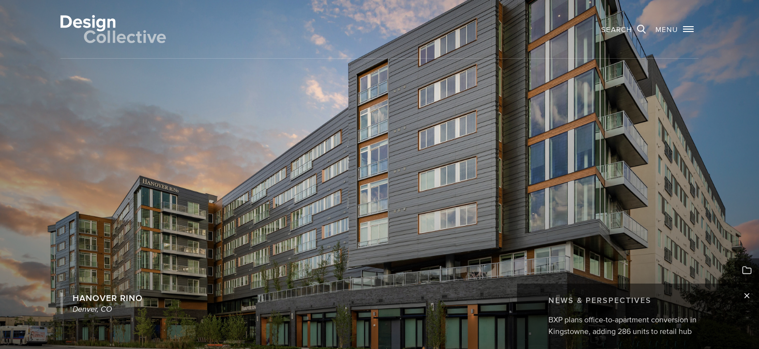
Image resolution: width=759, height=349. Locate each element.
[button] (674, 29)
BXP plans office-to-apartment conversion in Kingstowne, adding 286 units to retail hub (622, 325)
